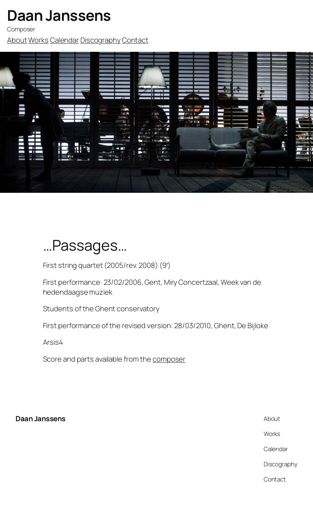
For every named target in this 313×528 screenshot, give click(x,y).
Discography (100, 40)
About (17, 40)
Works (38, 40)
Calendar (64, 40)
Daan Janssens (59, 15)
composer (169, 359)
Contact (135, 40)
